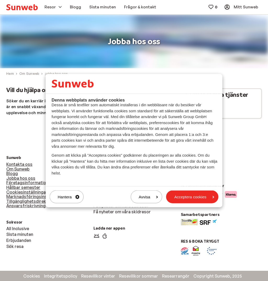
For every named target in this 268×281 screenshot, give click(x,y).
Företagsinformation (27, 182)
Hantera (69, 197)
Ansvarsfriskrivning (26, 205)
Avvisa (148, 197)
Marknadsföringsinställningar (36, 196)
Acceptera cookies (194, 197)
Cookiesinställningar (27, 192)
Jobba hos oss (20, 178)
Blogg (12, 173)
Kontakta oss (19, 164)
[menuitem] (22, 7)
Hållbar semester (23, 187)
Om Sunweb (18, 169)
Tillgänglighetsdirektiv (28, 201)
